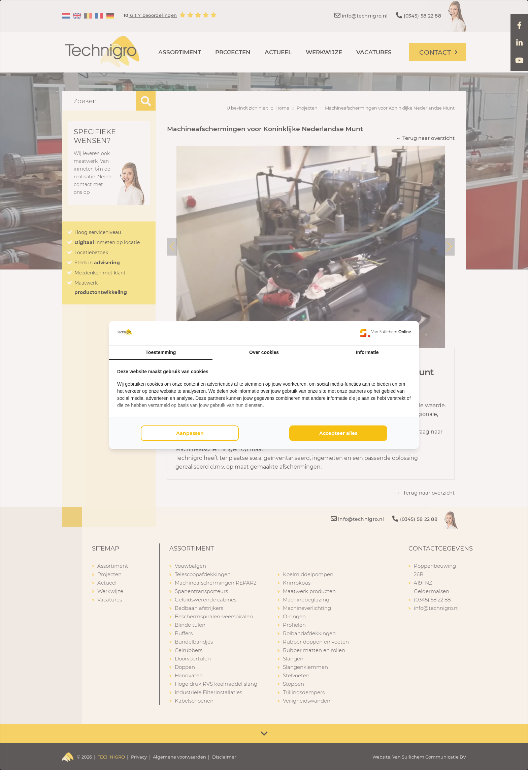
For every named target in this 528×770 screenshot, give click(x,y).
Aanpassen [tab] (190, 433)
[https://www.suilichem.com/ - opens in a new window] (385, 333)
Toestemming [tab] (160, 352)
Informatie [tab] (367, 352)
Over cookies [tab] (264, 352)
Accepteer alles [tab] (338, 433)
